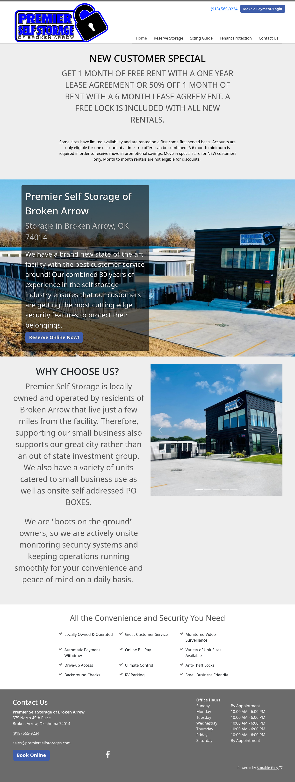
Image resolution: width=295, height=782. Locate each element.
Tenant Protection (236, 38)
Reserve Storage (168, 38)
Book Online (31, 755)
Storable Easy (269, 767)
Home (141, 38)
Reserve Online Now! (54, 337)
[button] (160, 430)
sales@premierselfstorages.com (42, 743)
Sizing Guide (201, 38)
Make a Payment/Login (262, 9)
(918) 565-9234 (224, 9)
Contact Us (268, 38)
